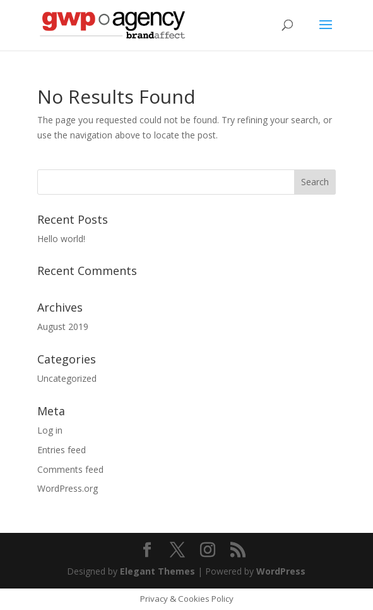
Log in (49, 430)
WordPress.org (67, 488)
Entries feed (61, 450)
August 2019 (62, 326)
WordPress (280, 571)
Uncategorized (67, 378)
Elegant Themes (157, 571)
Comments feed (70, 469)
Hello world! (61, 239)
